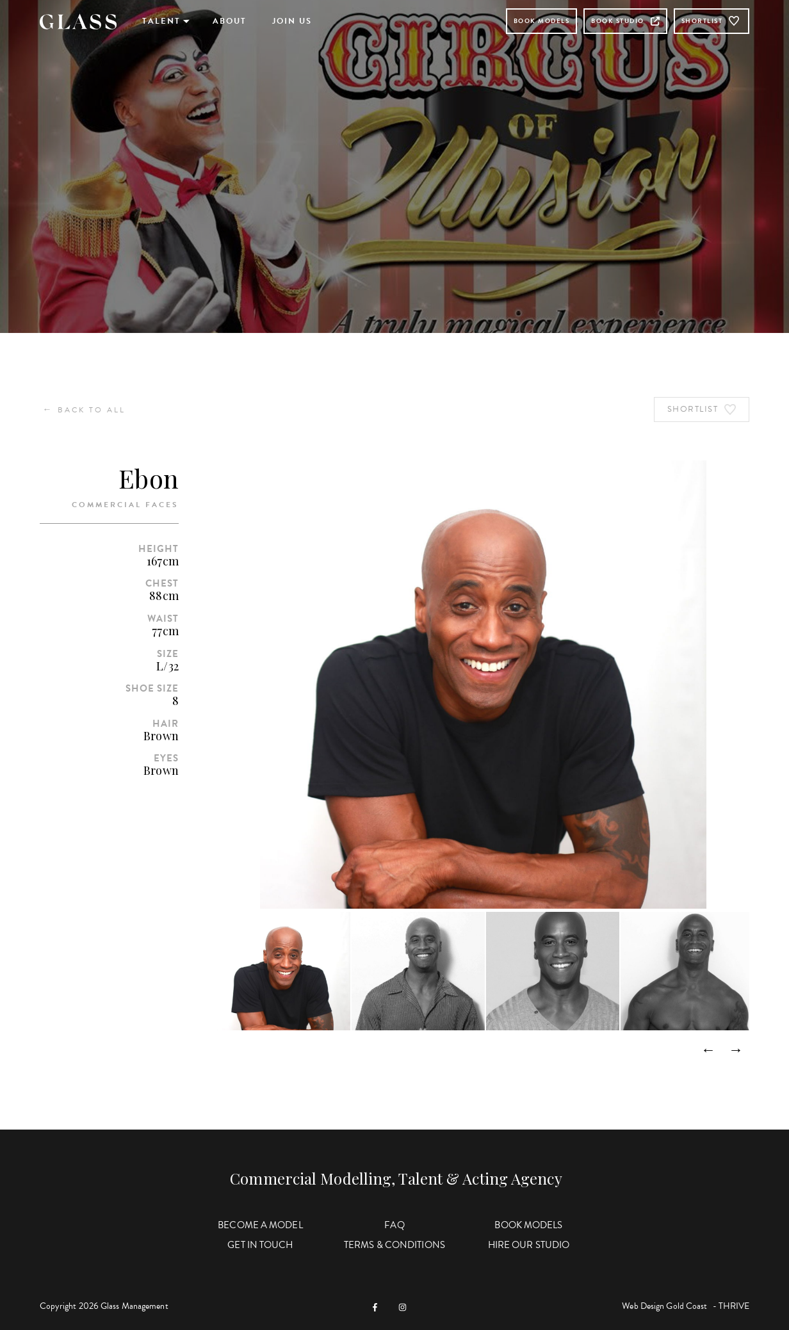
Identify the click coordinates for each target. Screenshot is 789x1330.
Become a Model (260, 1225)
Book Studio (625, 21)
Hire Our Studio (529, 1245)
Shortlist (711, 21)
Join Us (292, 21)
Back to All (84, 409)
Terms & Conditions (394, 1245)
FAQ (394, 1225)
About (230, 21)
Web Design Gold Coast (664, 1306)
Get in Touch (260, 1245)
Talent (161, 21)
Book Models (542, 21)
